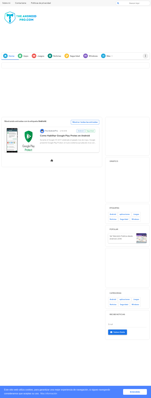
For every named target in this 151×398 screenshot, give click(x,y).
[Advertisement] (97, 30)
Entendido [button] (135, 392)
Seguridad (90, 131)
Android (81, 131)
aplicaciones (125, 214)
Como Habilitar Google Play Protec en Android (65, 135)
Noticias (113, 219)
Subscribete (117, 332)
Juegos (136, 214)
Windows (135, 219)
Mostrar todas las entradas (85, 122)
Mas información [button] (48, 393)
